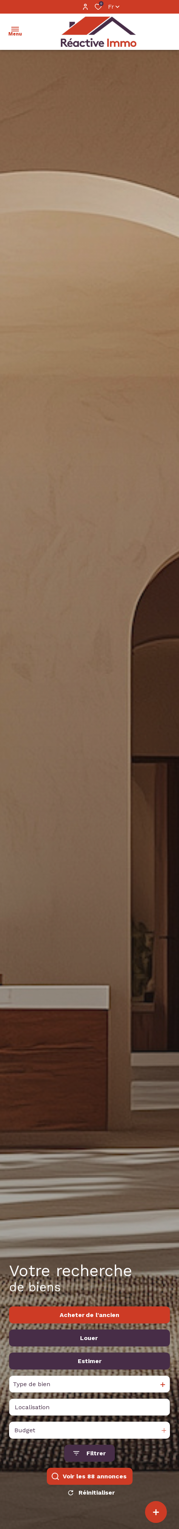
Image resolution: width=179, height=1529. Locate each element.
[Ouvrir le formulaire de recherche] (89, 1466)
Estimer (90, 1373)
